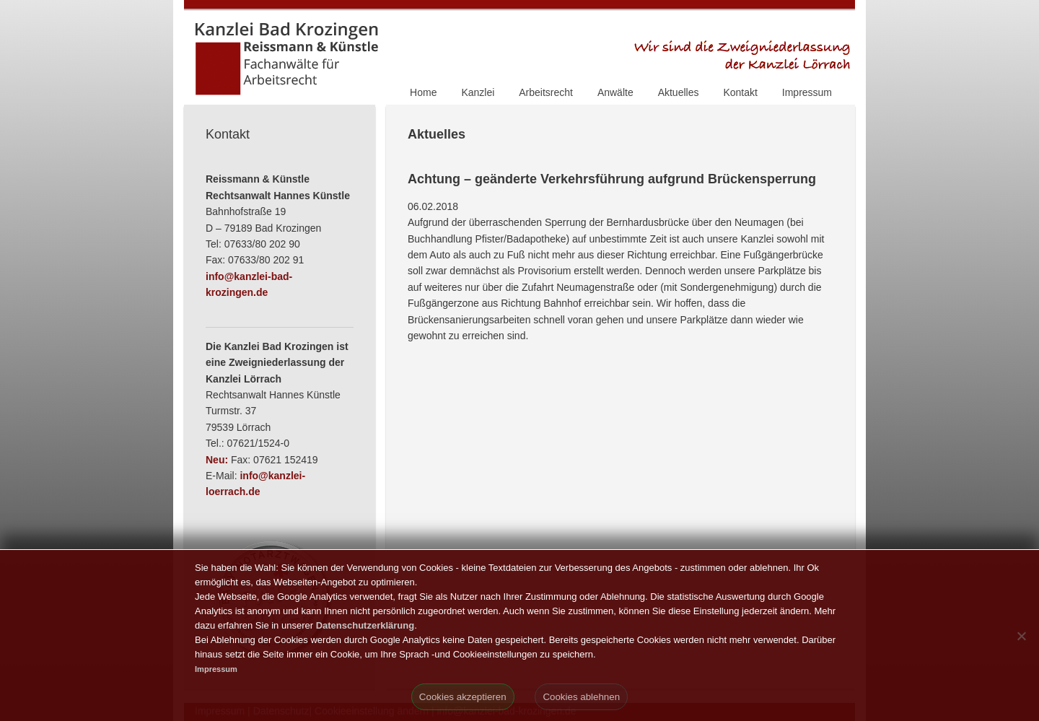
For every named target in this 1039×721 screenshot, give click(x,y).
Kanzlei (477, 92)
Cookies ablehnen (581, 696)
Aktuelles (678, 92)
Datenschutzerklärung (365, 625)
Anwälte (615, 92)
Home (423, 92)
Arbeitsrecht (546, 92)
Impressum (807, 92)
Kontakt (740, 92)
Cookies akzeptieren (463, 696)
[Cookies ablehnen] (1021, 636)
